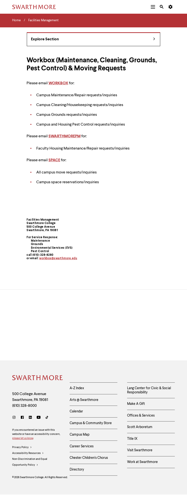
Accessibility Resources (28, 453)
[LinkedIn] (30, 418)
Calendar (76, 411)
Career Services (82, 446)
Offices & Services (141, 415)
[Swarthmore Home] (37, 378)
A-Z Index (77, 388)
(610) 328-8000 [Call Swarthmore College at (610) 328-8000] (24, 406)
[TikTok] (46, 418)
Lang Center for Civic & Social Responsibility (149, 390)
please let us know (22, 438)
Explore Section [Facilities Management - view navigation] (93, 39)
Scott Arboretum (139, 427)
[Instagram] (15, 418)
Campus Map (80, 435)
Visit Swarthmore (139, 450)
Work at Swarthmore (142, 462)
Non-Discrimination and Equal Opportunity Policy (29, 463)
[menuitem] (153, 6)
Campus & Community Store (91, 423)
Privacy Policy (22, 448)
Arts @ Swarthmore (84, 400)
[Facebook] (22, 418)
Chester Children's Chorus (89, 458)
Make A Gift (136, 404)
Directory (77, 470)
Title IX (132, 439)
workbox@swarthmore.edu (58, 258)
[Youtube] (39, 418)
